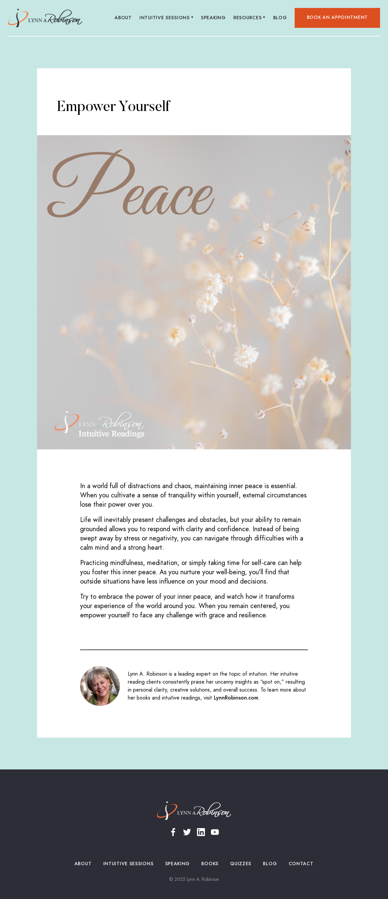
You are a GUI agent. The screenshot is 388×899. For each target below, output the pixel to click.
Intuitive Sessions (128, 864)
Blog (280, 18)
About (123, 18)
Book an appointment (337, 17)
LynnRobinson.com (236, 698)
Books (210, 864)
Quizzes (240, 864)
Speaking (213, 18)
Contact (301, 864)
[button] (166, 18)
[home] (45, 18)
